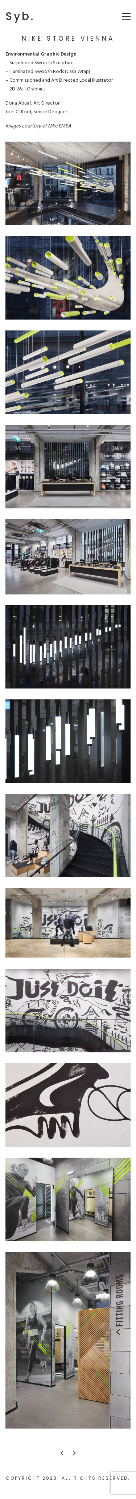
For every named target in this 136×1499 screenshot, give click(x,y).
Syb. (20, 16)
